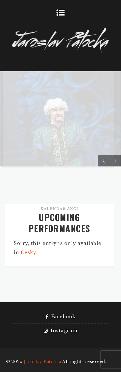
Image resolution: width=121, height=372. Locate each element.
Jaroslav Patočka (42, 361)
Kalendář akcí (59, 209)
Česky (28, 252)
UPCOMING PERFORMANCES (59, 223)
